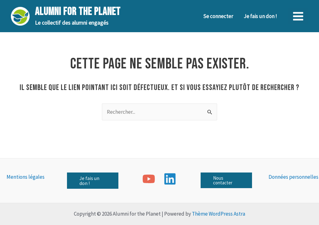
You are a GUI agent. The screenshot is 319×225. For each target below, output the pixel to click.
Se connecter (218, 16)
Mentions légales (26, 176)
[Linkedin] (170, 178)
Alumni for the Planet (78, 11)
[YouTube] (148, 178)
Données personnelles (293, 176)
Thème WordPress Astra (218, 213)
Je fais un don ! (260, 16)
